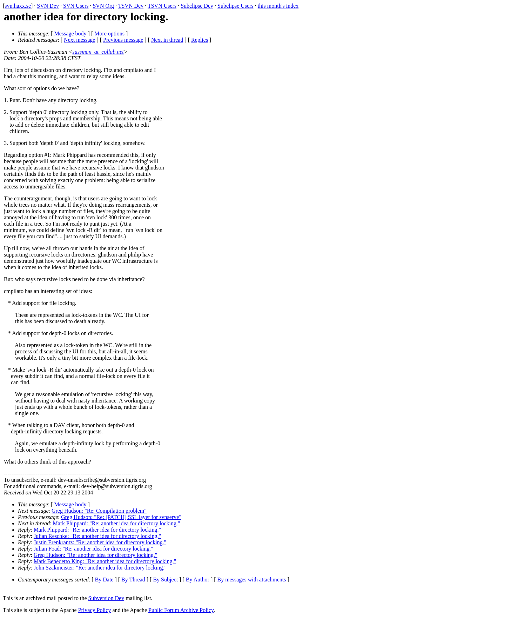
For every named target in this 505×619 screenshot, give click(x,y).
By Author (197, 580)
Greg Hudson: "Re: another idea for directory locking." (95, 555)
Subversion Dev (106, 598)
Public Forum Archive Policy (181, 610)
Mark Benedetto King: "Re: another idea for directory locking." (105, 561)
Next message (79, 40)
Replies (199, 40)
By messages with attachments (251, 580)
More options (109, 33)
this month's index (278, 6)
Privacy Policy (94, 610)
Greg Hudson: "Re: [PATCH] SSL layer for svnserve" (121, 517)
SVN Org (103, 6)
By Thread (133, 580)
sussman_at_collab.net (98, 52)
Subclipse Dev (197, 6)
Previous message (123, 40)
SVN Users (75, 6)
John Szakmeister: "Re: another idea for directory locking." (100, 568)
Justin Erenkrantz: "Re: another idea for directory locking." (100, 542)
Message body (70, 33)
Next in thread (167, 40)
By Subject (165, 580)
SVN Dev (48, 6)
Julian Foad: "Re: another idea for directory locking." (93, 549)
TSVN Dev (130, 6)
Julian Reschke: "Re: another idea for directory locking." (97, 536)
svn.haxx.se (18, 6)
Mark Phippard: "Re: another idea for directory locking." (116, 523)
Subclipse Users (235, 6)
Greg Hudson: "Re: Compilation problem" (99, 511)
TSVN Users (162, 6)
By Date (104, 580)
